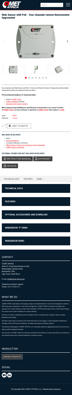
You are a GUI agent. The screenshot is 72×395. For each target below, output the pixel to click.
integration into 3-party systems (17, 104)
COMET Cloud (16, 99)
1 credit (61, 110)
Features (28, 179)
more (39, 179)
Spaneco (57, 389)
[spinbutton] (4, 126)
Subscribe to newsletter (12, 356)
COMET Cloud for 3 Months (15, 147)
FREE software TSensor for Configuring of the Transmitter (25, 145)
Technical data (11, 179)
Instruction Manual (12, 141)
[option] (36, 41)
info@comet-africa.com (16, 279)
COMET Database (12, 102)
